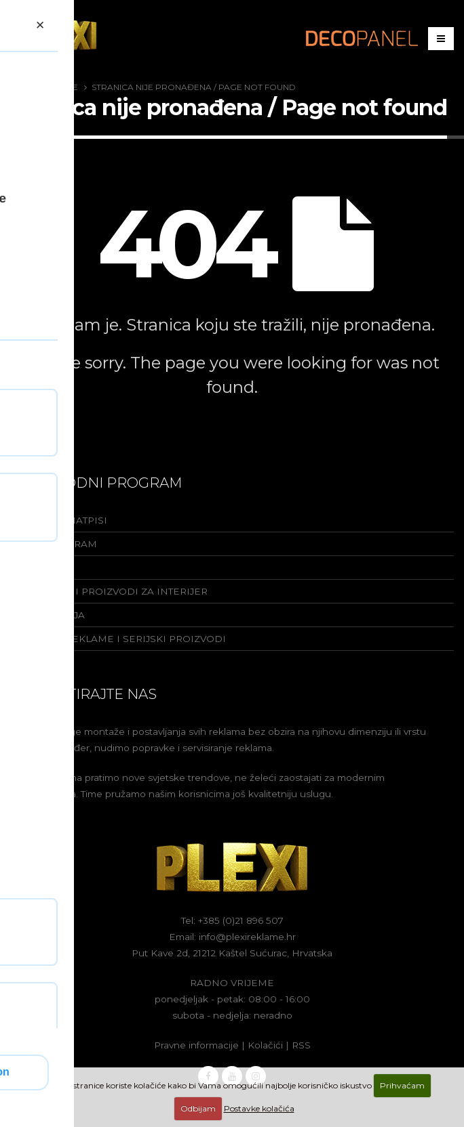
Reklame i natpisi (58, 520)
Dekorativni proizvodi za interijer (109, 591)
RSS (301, 1045)
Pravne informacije (196, 1045)
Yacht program (53, 543)
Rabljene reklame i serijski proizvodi (118, 638)
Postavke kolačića (259, 1108)
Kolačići (265, 1045)
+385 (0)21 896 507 (241, 920)
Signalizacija (47, 615)
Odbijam (198, 1108)
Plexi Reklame (45, 87)
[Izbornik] (441, 38)
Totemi (28, 567)
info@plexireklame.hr (247, 936)
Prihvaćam (402, 1085)
